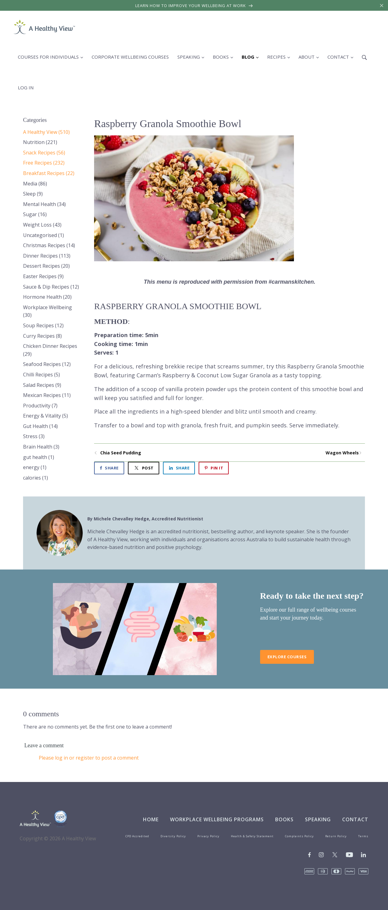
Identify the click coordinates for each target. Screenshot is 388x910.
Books (284, 819)
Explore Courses (287, 656)
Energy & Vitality (45, 415)
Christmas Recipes (49, 245)
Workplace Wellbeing (47, 311)
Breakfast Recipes (48, 173)
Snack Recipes (44, 152)
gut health (38, 457)
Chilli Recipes (41, 374)
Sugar (35, 214)
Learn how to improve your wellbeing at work (194, 5)
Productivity (40, 405)
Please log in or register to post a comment (89, 757)
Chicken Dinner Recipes (50, 350)
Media (35, 183)
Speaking (318, 819)
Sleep (33, 193)
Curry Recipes (42, 335)
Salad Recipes (42, 385)
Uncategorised (43, 235)
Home (151, 819)
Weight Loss (42, 224)
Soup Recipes (43, 325)
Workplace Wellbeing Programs (217, 819)
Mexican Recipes (47, 395)
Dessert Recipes (46, 265)
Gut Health (40, 426)
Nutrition (40, 142)
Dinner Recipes (46, 255)
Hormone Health (47, 297)
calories (35, 477)
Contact (355, 819)
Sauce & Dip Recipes (51, 286)
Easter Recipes (43, 276)
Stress (34, 436)
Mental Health (44, 204)
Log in (26, 87)
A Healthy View (46, 132)
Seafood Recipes (47, 364)
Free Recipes (44, 162)
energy (34, 467)
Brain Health (41, 446)
